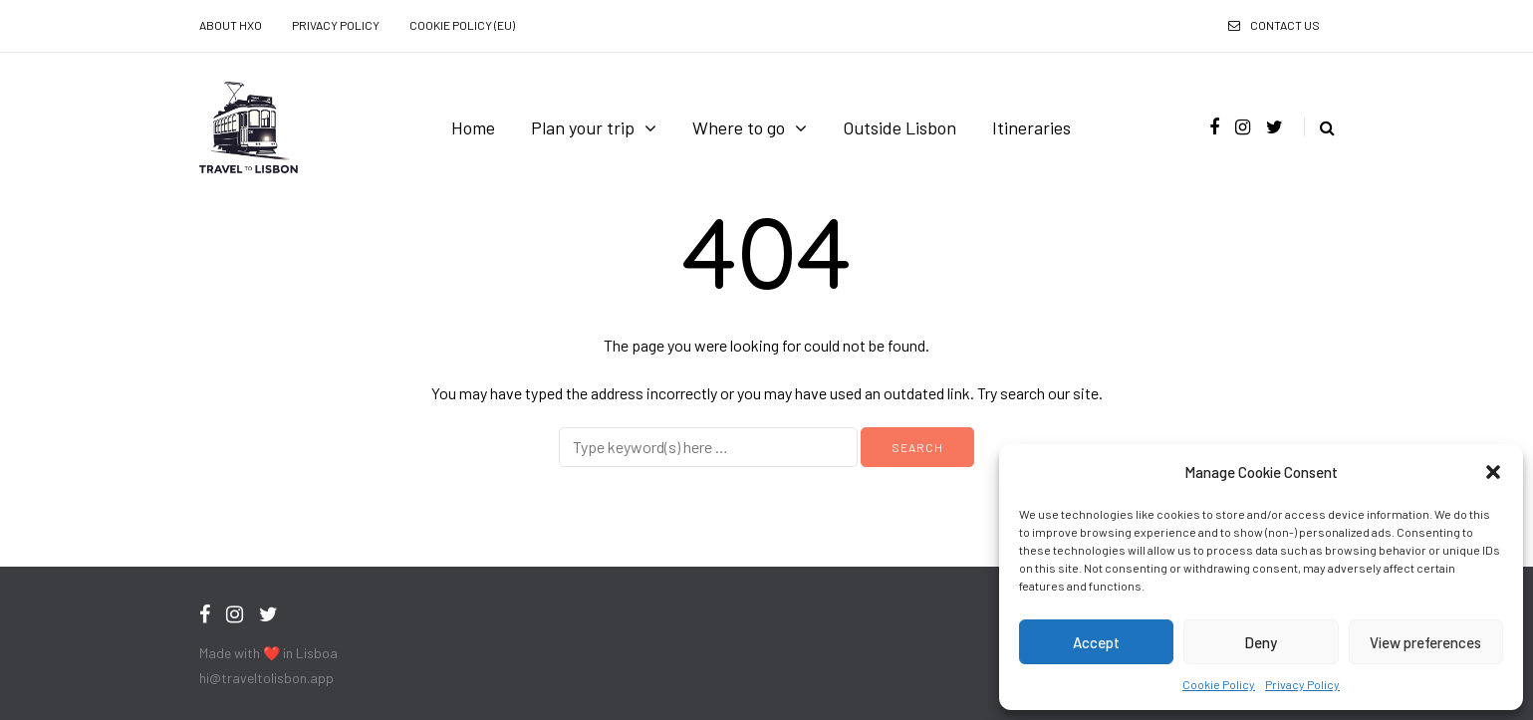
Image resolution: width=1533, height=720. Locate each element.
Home (473, 127)
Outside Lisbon (899, 127)
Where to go (738, 127)
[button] (1493, 472)
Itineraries (1031, 127)
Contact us (1285, 25)
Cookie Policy (1218, 684)
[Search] (708, 447)
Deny (1260, 642)
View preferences (1425, 642)
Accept (1096, 642)
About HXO (230, 25)
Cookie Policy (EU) (462, 25)
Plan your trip (583, 127)
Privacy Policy (1302, 684)
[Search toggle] (1319, 127)
